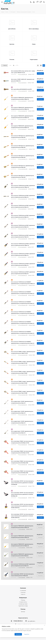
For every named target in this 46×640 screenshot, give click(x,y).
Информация (23, 597)
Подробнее (26, 634)
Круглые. (12, 44)
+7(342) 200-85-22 (17, 621)
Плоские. (12, 59)
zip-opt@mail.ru (31, 621)
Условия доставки (23, 604)
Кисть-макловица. (34, 28)
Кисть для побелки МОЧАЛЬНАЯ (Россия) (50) (21, 89)
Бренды (23, 611)
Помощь (23, 600)
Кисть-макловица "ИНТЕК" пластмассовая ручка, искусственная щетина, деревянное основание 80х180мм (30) (22, 494)
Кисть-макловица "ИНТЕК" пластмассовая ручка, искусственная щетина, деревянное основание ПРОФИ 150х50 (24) (22, 516)
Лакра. (34, 44)
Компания (23, 588)
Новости (23, 594)
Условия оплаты (23, 602)
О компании (23, 590)
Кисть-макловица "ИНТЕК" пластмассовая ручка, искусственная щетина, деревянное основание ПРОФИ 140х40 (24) (22, 506)
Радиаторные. (34, 59)
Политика (23, 592)
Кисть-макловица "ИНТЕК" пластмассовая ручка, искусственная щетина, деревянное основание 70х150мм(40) (22, 482)
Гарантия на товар (23, 606)
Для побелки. (12, 28)
